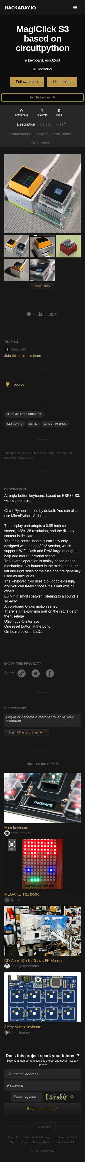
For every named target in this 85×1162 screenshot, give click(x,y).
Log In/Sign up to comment (26, 732)
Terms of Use (18, 1142)
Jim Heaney (17, 1032)
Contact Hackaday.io (38, 1137)
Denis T (13, 899)
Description (26, 124)
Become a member (18, 1060)
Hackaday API (66, 1142)
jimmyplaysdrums (21, 966)
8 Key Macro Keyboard (22, 1027)
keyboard (15, 423)
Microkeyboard (16, 828)
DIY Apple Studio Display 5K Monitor (33, 960)
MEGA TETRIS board (21, 894)
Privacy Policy (42, 1142)
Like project (62, 82)
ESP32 (33, 423)
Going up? (42, 1126)
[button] (75, 7)
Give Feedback (67, 1137)
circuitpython (55, 423)
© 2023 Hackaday (42, 1151)
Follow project (27, 82)
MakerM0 (42, 69)
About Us (13, 1137)
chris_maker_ (18, 833)
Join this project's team (22, 356)
